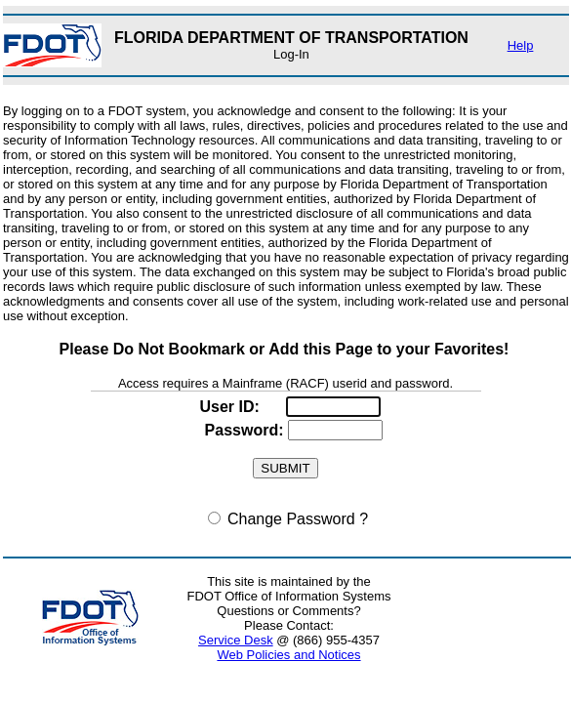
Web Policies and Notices (288, 654)
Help (521, 45)
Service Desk (235, 640)
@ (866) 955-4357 (289, 640)
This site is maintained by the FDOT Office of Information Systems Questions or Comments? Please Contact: (288, 603)
